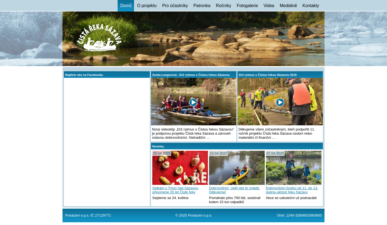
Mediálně (288, 5)
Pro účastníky (175, 5)
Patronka (202, 5)
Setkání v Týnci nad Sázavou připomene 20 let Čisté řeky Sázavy (175, 190)
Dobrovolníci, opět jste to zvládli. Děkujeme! (234, 190)
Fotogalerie (247, 5)
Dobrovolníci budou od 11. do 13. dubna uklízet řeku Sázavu (292, 190)
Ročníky (223, 5)
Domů (126, 5)
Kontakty (310, 5)
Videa (268, 5)
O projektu (147, 5)
